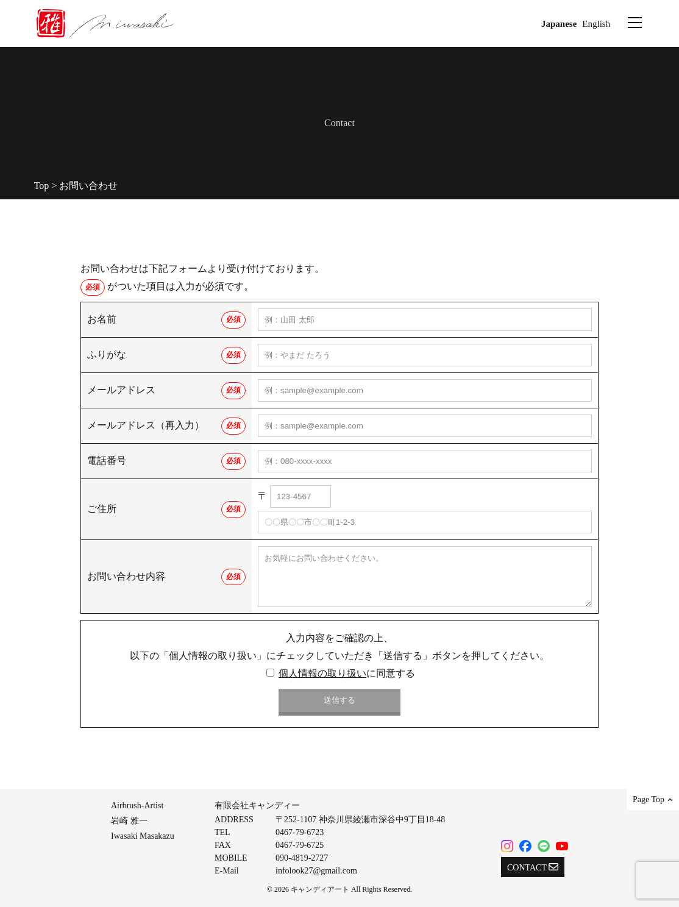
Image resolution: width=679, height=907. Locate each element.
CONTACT (532, 867)
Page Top (653, 799)
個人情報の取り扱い (322, 673)
